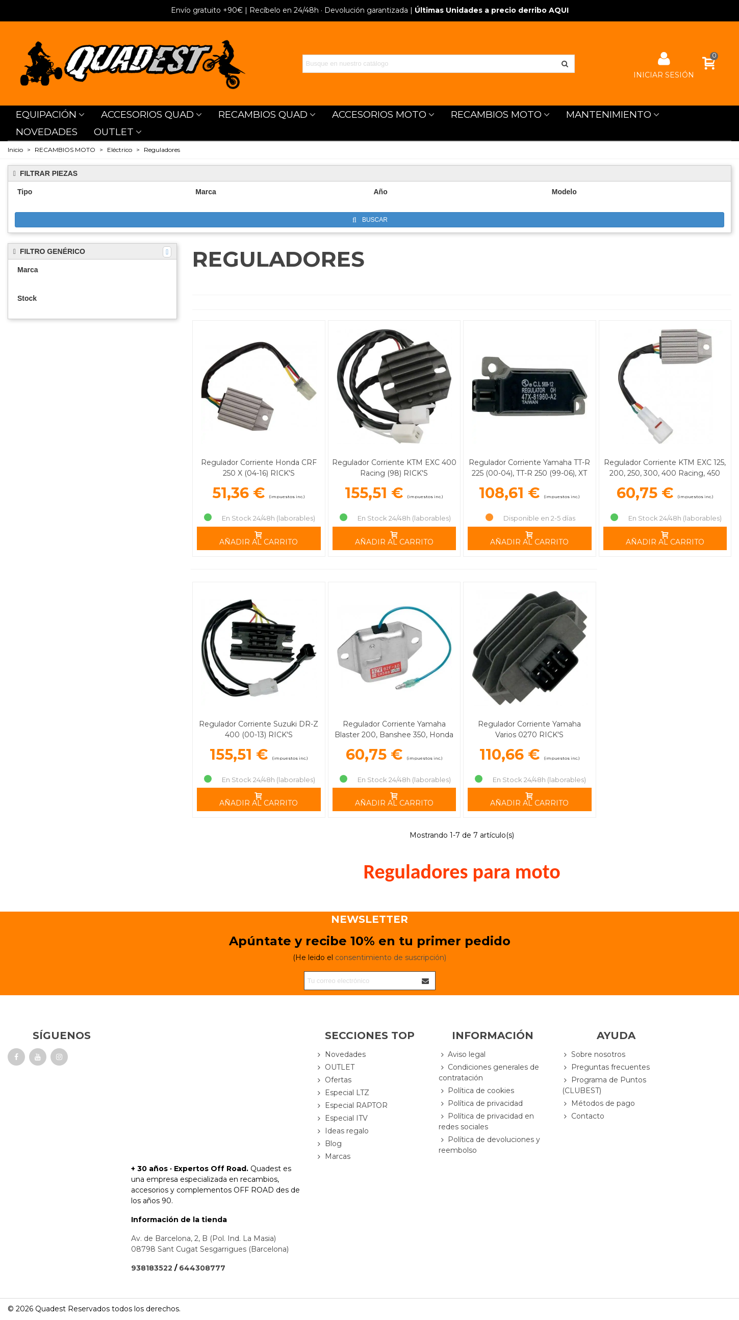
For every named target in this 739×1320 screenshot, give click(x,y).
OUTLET (114, 132)
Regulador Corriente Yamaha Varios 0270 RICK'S (529, 729)
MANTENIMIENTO (608, 114)
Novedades (341, 1054)
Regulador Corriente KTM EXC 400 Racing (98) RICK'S (394, 468)
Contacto (583, 1116)
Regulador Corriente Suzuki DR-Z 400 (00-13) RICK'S (258, 729)
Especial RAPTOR (352, 1105)
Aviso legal (462, 1054)
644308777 (202, 1268)
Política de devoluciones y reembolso (489, 1144)
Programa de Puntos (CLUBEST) (604, 1085)
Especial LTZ (342, 1093)
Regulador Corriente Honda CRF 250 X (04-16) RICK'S (259, 468)
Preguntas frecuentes (606, 1067)
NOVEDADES (47, 132)
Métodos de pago (598, 1103)
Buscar (370, 220)
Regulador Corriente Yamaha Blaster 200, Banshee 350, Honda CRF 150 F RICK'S (394, 734)
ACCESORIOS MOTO (379, 114)
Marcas (333, 1156)
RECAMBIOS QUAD (263, 114)
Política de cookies (476, 1090)
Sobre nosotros (593, 1054)
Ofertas (333, 1080)
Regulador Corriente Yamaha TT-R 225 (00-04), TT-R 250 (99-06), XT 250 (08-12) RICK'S (529, 473)
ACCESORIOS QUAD (147, 114)
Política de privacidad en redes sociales (486, 1121)
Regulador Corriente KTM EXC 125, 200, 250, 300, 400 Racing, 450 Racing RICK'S (665, 473)
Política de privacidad (481, 1103)
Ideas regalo (342, 1131)
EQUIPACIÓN (46, 114)
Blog (329, 1143)
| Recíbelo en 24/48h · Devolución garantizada (289, 10)
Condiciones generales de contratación (489, 1072)
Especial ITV (342, 1118)
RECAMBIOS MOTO (496, 114)
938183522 (151, 1268)
